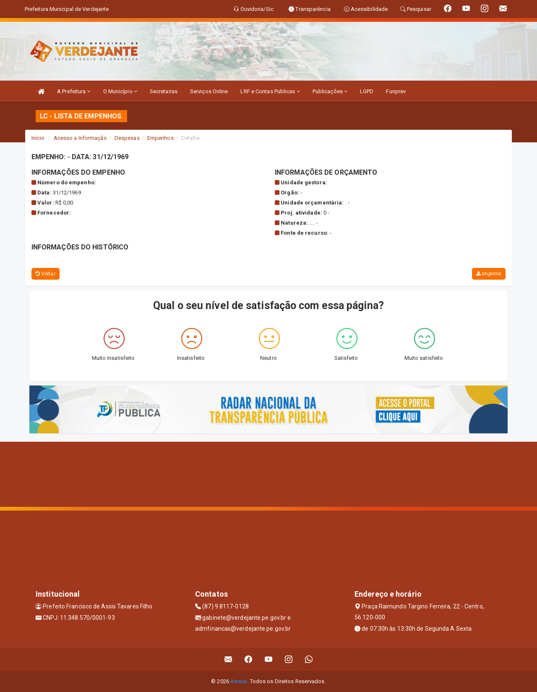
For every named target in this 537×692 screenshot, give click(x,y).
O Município (120, 91)
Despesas (127, 138)
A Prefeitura (73, 91)
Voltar (45, 274)
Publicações (330, 91)
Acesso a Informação (80, 138)
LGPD (366, 91)
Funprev (396, 91)
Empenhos (160, 138)
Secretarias (163, 91)
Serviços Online (209, 91)
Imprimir (488, 274)
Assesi (239, 681)
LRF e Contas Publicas (270, 91)
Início (38, 138)
